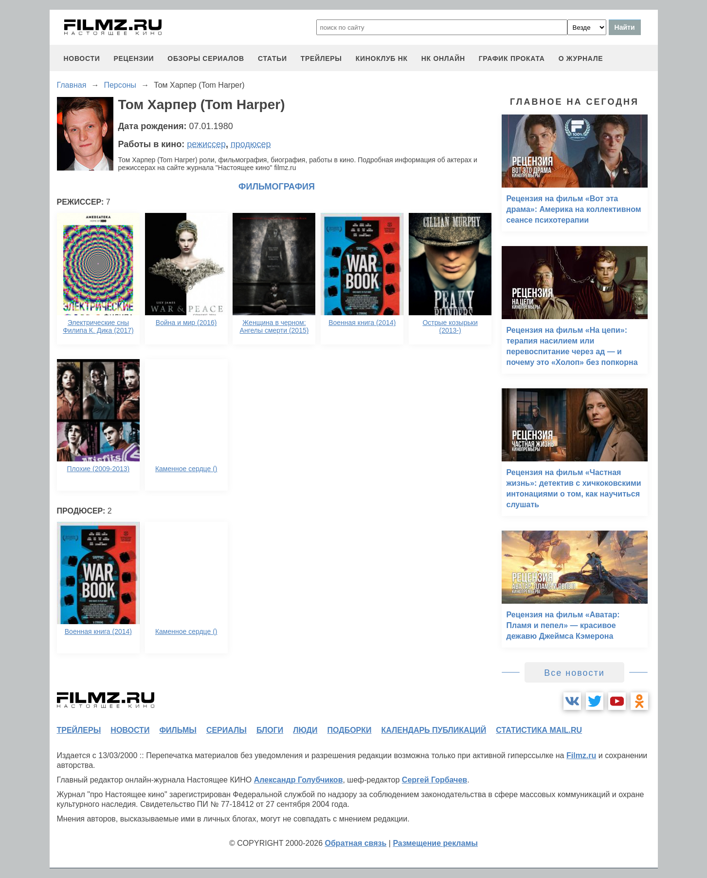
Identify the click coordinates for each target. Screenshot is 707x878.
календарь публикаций (434, 730)
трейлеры (321, 58)
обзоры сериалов (205, 58)
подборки (349, 730)
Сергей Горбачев (434, 780)
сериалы (226, 730)
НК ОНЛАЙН (443, 58)
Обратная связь (356, 843)
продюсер (251, 144)
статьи (272, 58)
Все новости (574, 673)
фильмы (177, 730)
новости (82, 58)
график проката (512, 58)
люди (305, 730)
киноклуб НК (382, 58)
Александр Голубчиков (298, 780)
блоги (269, 730)
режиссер (206, 144)
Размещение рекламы (435, 843)
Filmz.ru (581, 755)
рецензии (133, 58)
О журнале (581, 58)
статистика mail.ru (539, 730)
